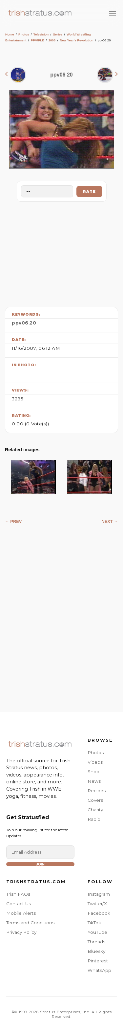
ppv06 (20, 322)
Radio (94, 819)
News (94, 781)
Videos (95, 762)
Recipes (97, 790)
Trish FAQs (18, 894)
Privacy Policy (21, 932)
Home (9, 34)
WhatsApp (99, 970)
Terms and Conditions (30, 922)
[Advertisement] (61, 253)
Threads (96, 941)
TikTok (94, 922)
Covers (95, 800)
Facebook (99, 913)
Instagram (99, 894)
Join (40, 864)
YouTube (97, 932)
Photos (23, 34)
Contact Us (18, 903)
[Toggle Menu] (112, 13)
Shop (93, 771)
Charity (95, 809)
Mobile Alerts (21, 913)
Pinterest (98, 960)
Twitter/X (97, 903)
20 (33, 322)
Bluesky (96, 951)
